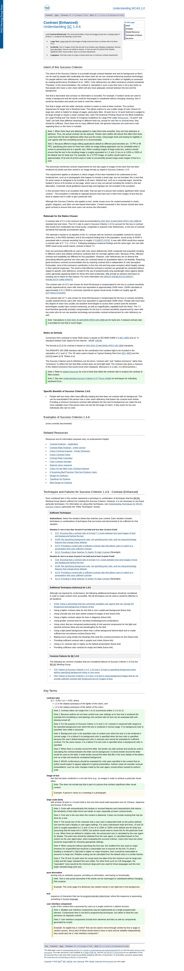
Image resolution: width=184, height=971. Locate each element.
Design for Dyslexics (59, 476)
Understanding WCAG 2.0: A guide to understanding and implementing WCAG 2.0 (93, 950)
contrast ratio (113, 34)
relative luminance (71, 704)
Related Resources (133, 32)
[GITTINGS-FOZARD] (56, 293)
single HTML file (90, 953)
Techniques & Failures (134, 35)
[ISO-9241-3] (107, 221)
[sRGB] (98, 341)
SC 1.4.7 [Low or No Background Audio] (107, 15)
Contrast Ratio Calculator (61, 458)
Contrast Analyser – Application (64, 444)
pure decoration (56, 49)
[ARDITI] (68, 280)
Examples (129, 29)
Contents (49, 15)
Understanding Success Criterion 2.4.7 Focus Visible (87, 378)
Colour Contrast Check (60, 455)
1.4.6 (47, 34)
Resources (123, 118)
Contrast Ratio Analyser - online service (67, 448)
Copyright (47, 961)
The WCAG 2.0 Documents (113, 953)
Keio (75, 961)
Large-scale (64, 41)
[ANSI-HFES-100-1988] (128, 221)
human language (70, 899)
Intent (128, 26)
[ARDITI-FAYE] (103, 240)
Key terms (129, 38)
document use (111, 961)
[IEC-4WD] (124, 338)
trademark (98, 961)
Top (46, 946)
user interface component (104, 47)
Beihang (80, 961)
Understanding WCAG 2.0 (129, 8)
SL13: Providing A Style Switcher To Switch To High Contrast (82, 552)
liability (91, 961)
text (88, 34)
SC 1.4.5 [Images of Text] (74, 15)
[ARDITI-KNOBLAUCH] (114, 277)
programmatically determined (96, 896)
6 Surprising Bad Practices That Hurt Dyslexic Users (73, 472)
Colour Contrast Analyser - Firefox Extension (70, 451)
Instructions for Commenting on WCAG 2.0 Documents (67, 957)
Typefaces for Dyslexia (60, 479)
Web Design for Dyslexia (61, 483)
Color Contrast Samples (60, 462)
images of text (98, 34)
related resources (70, 372)
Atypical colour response (61, 465)
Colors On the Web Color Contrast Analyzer (69, 469)
